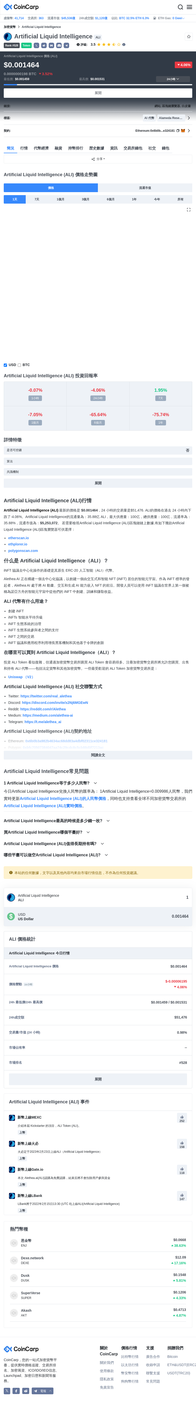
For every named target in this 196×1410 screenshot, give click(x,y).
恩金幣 (26, 1241)
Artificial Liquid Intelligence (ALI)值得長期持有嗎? (54, 844)
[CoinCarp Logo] (22, 7)
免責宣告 (107, 1387)
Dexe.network (32, 1258)
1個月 (60, 199)
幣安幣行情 (130, 1373)
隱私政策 (107, 1379)
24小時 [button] (173, 79)
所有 (181, 199)
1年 (134, 199)
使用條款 (107, 1371)
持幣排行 (75, 148)
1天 (14, 199)
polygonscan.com (23, 551)
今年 (157, 199)
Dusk (25, 1276)
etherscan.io (18, 538)
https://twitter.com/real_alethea (46, 696)
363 (40, 18)
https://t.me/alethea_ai (42, 722)
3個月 (86, 199)
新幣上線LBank (25, 1196)
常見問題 (153, 1381)
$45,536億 (68, 18)
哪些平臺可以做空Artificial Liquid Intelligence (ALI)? (56, 855)
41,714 (19, 18)
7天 (37, 199)
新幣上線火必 (23, 1144)
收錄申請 (153, 1365)
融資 (58, 148)
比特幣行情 (130, 1357)
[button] (44, 45)
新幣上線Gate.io (26, 1169)
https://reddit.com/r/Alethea (43, 709)
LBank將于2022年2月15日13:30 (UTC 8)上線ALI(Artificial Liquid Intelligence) (69, 1204)
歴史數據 (96, 148)
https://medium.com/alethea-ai (48, 715)
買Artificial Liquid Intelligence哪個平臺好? (47, 832)
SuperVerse (30, 1293)
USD (12, 365)
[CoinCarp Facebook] (16, 1391)
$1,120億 (101, 18)
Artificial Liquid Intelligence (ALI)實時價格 (43, 806)
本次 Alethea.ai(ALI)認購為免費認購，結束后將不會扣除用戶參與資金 (64, 1178)
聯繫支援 (153, 1373)
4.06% (184, 65)
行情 (24, 148)
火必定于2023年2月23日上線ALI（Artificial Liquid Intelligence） (60, 1152)
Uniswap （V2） (21, 677)
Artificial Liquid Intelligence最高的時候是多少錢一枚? (57, 821)
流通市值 (145, 188)
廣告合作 (153, 1357)
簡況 (10, 148)
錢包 (165, 148)
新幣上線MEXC (25, 1117)
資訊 (114, 148)
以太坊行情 (130, 1365)
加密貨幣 (10, 27)
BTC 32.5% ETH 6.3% (134, 18)
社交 (152, 148)
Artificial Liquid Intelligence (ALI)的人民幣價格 (63, 798)
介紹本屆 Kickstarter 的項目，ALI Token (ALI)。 (49, 1126)
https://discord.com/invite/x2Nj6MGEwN (55, 703)
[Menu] (189, 7)
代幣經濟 (41, 148)
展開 (98, 93)
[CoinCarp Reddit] (25, 1391)
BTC (26, 365)
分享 (97, 159)
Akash (26, 1310)
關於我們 (107, 1363)
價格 (51, 188)
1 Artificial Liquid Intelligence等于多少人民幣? (50, 783)
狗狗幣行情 (130, 1381)
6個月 (111, 199)
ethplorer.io (17, 544)
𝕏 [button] (36, 45)
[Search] (180, 7)
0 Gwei (179, 18)
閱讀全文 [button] (98, 755)
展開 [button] (98, 1079)
